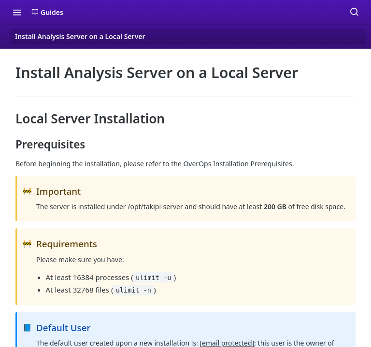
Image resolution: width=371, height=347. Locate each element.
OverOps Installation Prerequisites (237, 163)
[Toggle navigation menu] (17, 12)
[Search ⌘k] (354, 12)
